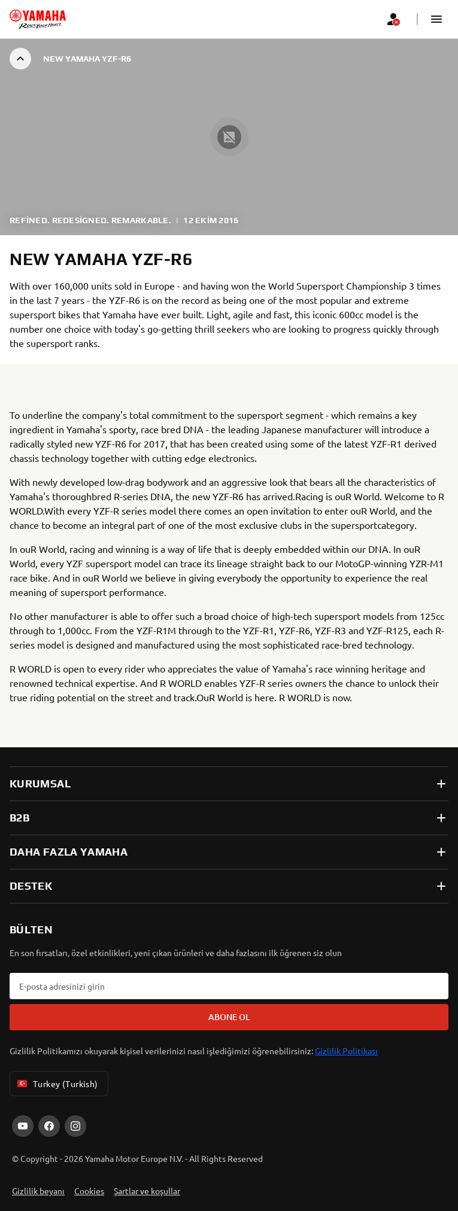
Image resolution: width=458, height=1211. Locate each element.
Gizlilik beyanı (38, 1190)
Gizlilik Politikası (346, 1050)
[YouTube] (23, 1126)
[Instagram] (75, 1126)
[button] (436, 19)
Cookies (89, 1190)
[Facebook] (49, 1126)
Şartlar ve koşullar (147, 1190)
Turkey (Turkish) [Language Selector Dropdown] (56, 1083)
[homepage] (38, 19)
